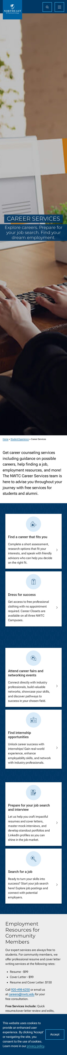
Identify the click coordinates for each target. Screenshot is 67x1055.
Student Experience (20, 439)
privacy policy (35, 1046)
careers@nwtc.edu (21, 994)
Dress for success (22, 595)
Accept (54, 1034)
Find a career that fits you (27, 537)
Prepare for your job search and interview (29, 807)
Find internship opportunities (19, 735)
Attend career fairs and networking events (25, 673)
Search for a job (20, 872)
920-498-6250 (20, 989)
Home (5, 439)
